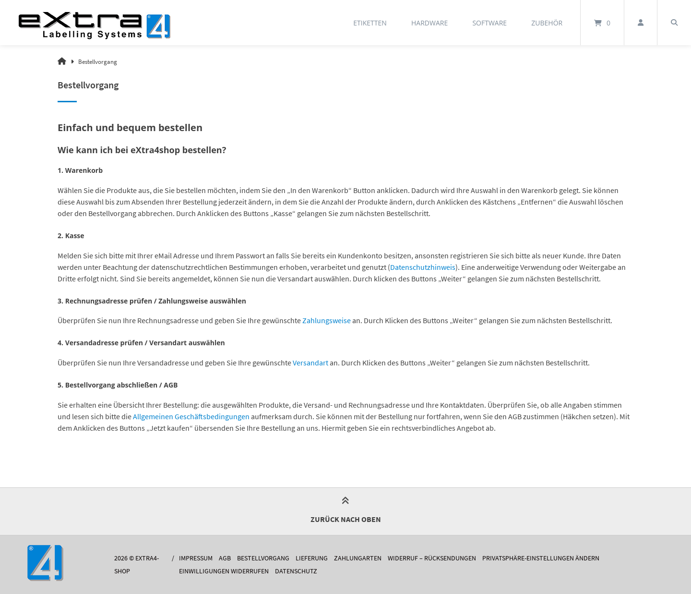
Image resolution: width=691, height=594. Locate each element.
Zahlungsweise (326, 320)
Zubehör (546, 22)
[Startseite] (94, 22)
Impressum (196, 558)
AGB (225, 558)
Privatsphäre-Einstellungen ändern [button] (540, 558)
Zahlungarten (357, 558)
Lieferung (312, 558)
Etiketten (370, 22)
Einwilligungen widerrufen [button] (224, 571)
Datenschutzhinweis (422, 267)
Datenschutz (296, 571)
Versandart (310, 362)
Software (489, 22)
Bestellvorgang (263, 558)
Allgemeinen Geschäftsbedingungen (191, 416)
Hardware (429, 22)
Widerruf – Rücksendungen (432, 558)
